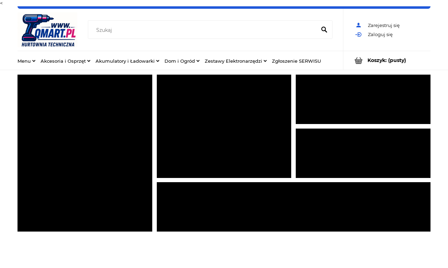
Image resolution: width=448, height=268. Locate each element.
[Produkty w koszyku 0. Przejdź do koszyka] (386, 60)
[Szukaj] (324, 30)
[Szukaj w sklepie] (203, 30)
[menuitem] (26, 60)
